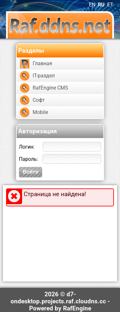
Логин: (27, 147)
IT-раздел (44, 76)
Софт (39, 100)
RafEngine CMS (50, 88)
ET (110, 5)
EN (92, 5)
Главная (42, 63)
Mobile (40, 112)
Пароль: (28, 159)
